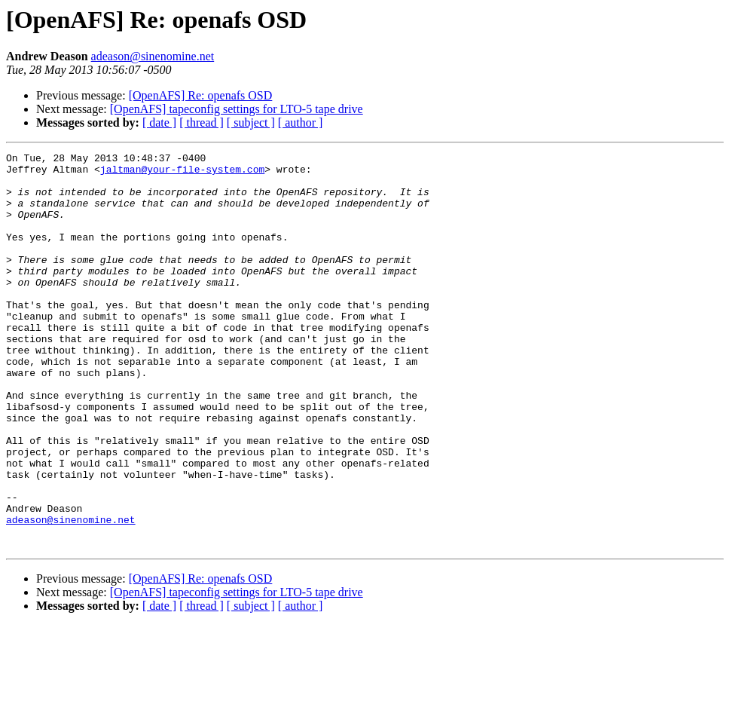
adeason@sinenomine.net (153, 56)
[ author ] (300, 122)
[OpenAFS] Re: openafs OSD (201, 95)
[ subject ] (251, 122)
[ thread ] (201, 122)
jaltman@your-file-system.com (182, 173)
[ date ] (159, 122)
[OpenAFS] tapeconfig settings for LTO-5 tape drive (236, 109)
